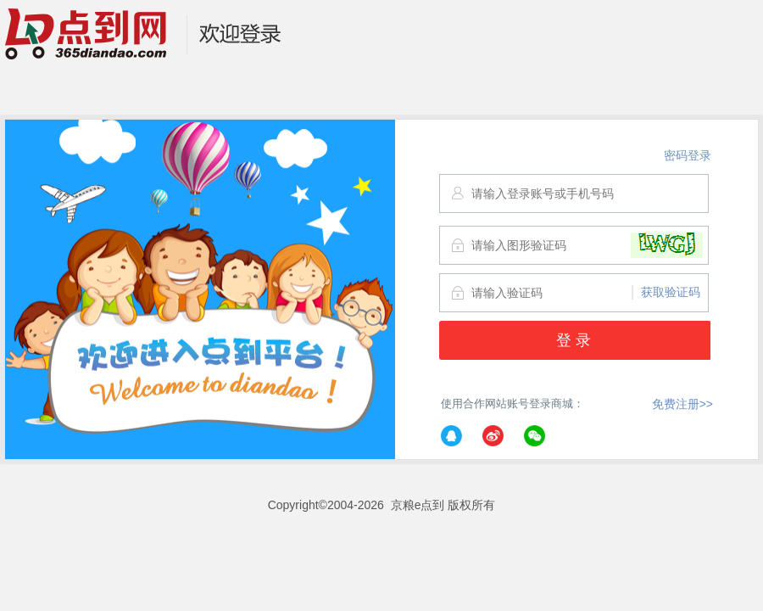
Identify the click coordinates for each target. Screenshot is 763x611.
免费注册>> (682, 404)
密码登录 (687, 155)
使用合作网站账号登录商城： (512, 424)
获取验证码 (670, 292)
